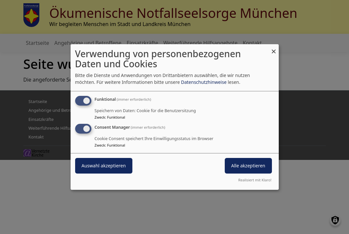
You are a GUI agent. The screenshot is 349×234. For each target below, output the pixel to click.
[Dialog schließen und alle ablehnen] (274, 48)
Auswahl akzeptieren (104, 165)
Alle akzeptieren (248, 165)
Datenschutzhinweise (203, 82)
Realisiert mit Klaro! (255, 179)
